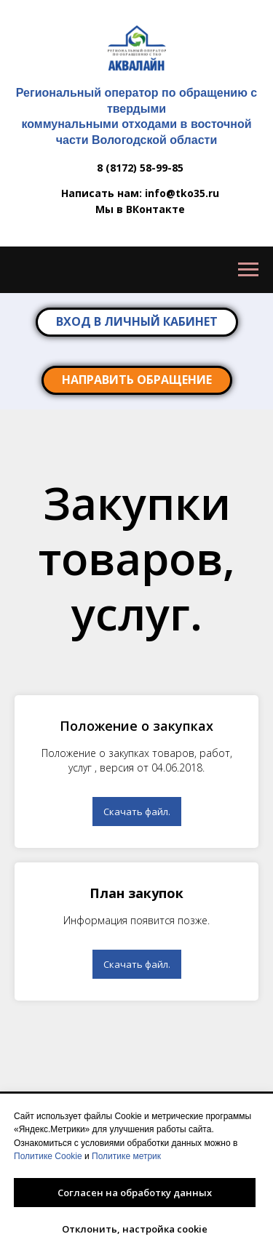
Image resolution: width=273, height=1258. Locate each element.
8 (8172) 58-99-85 (140, 168)
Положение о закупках (136, 725)
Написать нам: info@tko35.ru (140, 193)
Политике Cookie (48, 1156)
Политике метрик (126, 1156)
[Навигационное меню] (248, 270)
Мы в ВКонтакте (140, 209)
